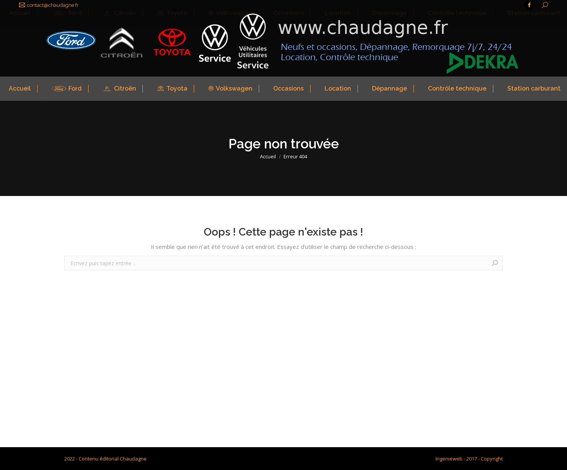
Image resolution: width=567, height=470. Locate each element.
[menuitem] (19, 88)
